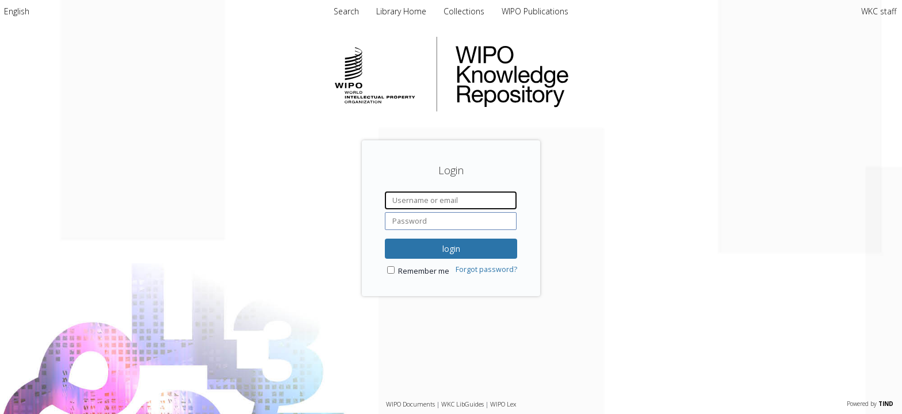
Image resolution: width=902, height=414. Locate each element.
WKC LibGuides (462, 404)
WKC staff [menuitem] (878, 11)
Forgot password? (486, 269)
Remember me (423, 271)
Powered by (870, 404)
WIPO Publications (535, 11)
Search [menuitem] (346, 11)
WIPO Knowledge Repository (559, 74)
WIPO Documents (410, 404)
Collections (465, 11)
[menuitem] (16, 11)
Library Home (402, 11)
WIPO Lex (503, 404)
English (16, 11)
